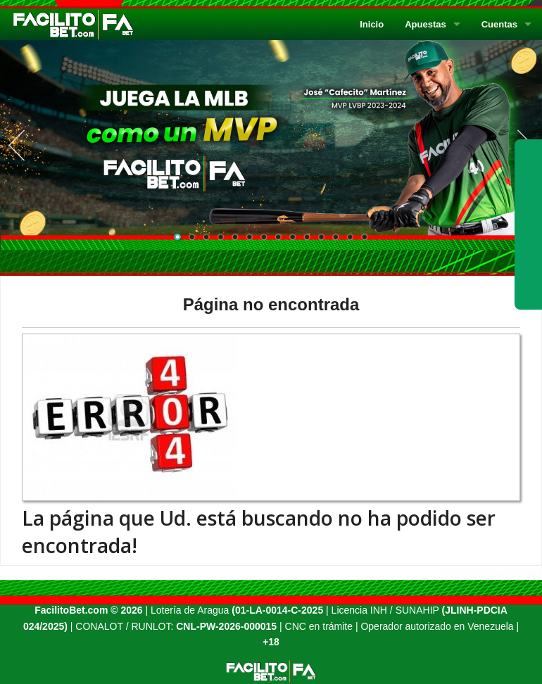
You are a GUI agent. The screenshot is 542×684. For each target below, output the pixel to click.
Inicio (372, 24)
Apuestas (425, 24)
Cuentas (499, 24)
